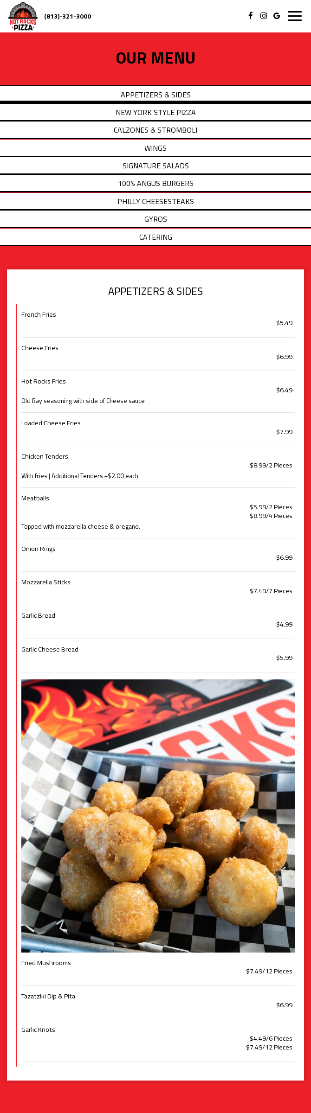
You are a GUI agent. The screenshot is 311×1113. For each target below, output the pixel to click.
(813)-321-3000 (67, 16)
